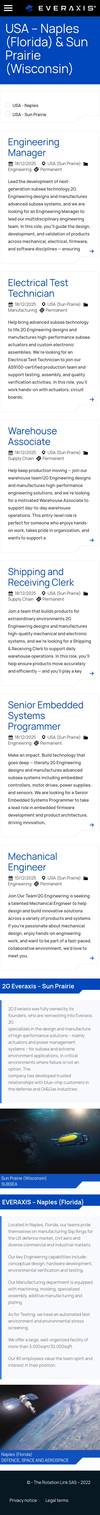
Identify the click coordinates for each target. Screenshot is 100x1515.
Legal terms (56, 1500)
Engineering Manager (34, 147)
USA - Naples (25, 105)
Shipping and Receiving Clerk (41, 577)
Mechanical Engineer (32, 861)
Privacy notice (23, 1500)
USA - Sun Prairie (29, 114)
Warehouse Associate (32, 436)
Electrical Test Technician (38, 288)
